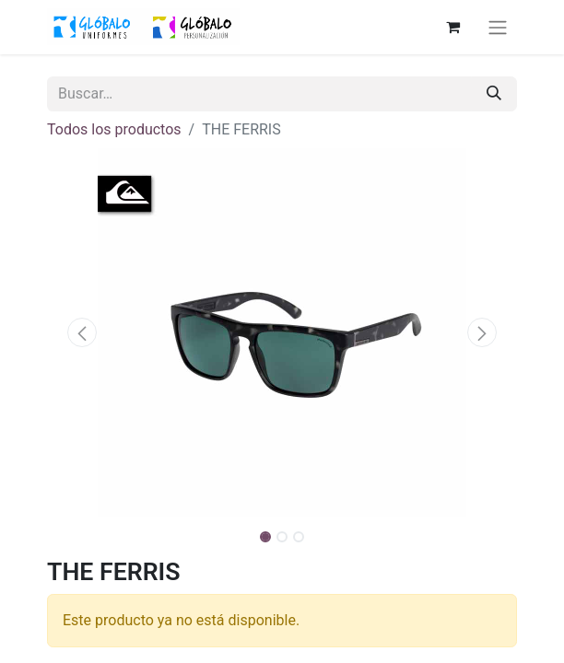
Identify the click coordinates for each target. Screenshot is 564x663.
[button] (82, 332)
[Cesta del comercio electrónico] (452, 26)
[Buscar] (494, 93)
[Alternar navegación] (497, 27)
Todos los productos (114, 129)
